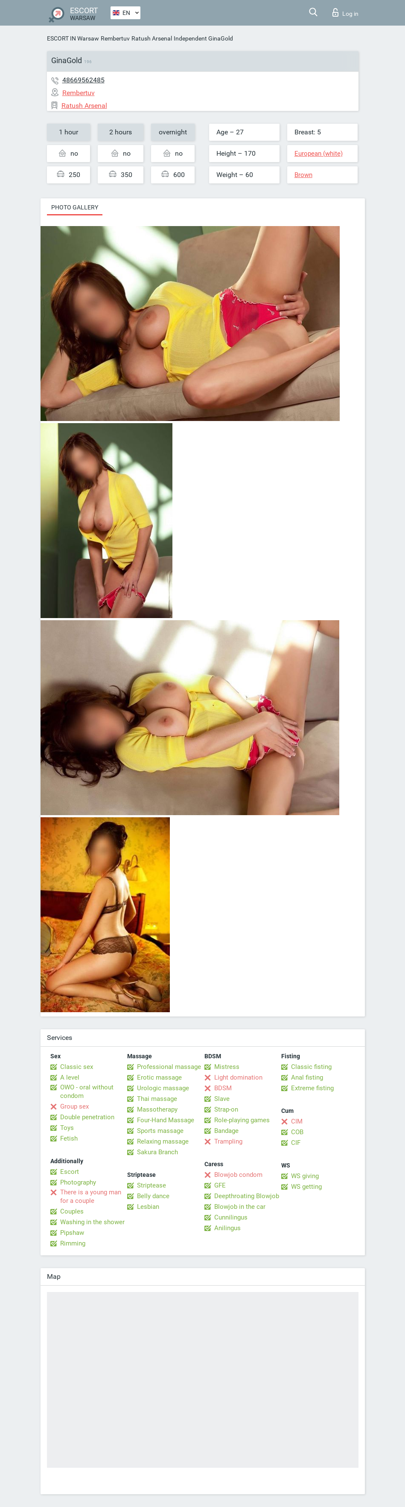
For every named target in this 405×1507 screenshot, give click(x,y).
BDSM (223, 1088)
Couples (72, 1211)
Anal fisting (307, 1077)
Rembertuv (115, 38)
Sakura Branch (157, 1152)
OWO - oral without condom (87, 1091)
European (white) (318, 153)
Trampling (228, 1141)
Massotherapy (157, 1109)
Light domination (238, 1077)
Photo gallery (74, 207)
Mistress (226, 1067)
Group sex (74, 1106)
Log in (345, 12)
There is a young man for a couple (90, 1196)
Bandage (226, 1131)
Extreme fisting (312, 1088)
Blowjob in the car (239, 1207)
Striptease (151, 1185)
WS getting (306, 1187)
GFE (220, 1185)
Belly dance (153, 1196)
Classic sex (76, 1067)
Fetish (69, 1138)
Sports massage (160, 1131)
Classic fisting (311, 1067)
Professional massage (169, 1067)
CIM (297, 1121)
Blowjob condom (238, 1175)
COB (297, 1132)
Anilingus (227, 1228)
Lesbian (148, 1207)
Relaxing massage (163, 1141)
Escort (69, 1172)
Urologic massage (163, 1088)
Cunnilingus (231, 1217)
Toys (67, 1128)
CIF (295, 1143)
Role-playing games (242, 1120)
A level (69, 1077)
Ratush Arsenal (151, 38)
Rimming (72, 1243)
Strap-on (226, 1109)
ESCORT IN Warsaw (73, 38)
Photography (78, 1182)
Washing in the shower (92, 1222)
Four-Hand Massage (165, 1120)
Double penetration (87, 1117)
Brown (303, 175)
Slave (222, 1099)
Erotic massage (159, 1077)
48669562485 (83, 80)
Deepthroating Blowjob (246, 1196)
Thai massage (157, 1099)
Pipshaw (72, 1233)
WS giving (305, 1176)
